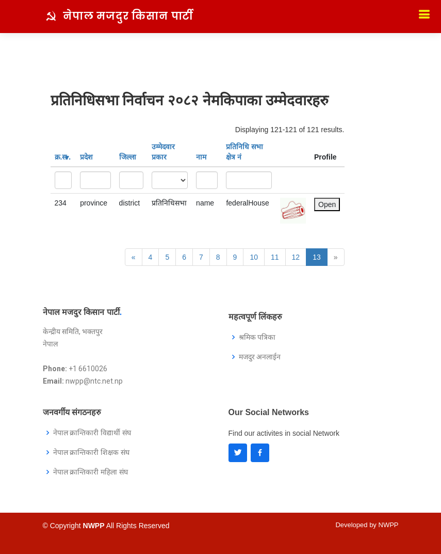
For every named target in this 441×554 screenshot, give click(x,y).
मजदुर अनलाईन (260, 356)
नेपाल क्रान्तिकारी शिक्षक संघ (91, 452)
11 (275, 257)
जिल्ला (127, 157)
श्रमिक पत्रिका (257, 337)
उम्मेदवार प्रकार (163, 152)
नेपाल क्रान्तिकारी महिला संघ (90, 472)
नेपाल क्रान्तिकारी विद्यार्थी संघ (92, 432)
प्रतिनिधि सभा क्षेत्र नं (244, 152)
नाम (201, 157)
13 (317, 257)
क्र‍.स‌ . (63, 157)
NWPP (389, 525)
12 (296, 257)
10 (254, 257)
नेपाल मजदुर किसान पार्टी (128, 16)
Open (327, 204)
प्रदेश (86, 157)
